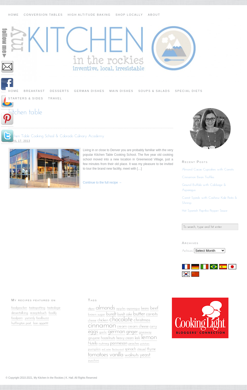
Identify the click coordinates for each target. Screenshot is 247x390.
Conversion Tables (43, 14)
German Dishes (89, 90)
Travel (55, 98)
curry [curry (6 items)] (153, 326)
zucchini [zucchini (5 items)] (93, 360)
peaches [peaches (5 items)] (133, 343)
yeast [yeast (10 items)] (145, 355)
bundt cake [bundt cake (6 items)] (124, 314)
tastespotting (37, 308)
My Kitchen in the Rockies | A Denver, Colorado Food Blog (123, 50)
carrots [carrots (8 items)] (152, 314)
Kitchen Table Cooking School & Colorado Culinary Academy (56, 136)
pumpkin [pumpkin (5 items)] (94, 349)
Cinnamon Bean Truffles (198, 177)
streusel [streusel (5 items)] (141, 349)
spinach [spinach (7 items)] (130, 349)
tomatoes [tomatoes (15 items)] (98, 355)
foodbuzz (42, 318)
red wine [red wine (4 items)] (106, 349)
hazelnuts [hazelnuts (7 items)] (108, 338)
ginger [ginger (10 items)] (132, 331)
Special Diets (189, 90)
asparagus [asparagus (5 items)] (133, 308)
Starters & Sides (25, 98)
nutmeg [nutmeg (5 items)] (104, 343)
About (154, 14)
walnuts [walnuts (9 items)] (132, 355)
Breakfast (34, 90)
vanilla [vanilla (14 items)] (116, 355)
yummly (30, 318)
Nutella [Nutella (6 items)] (93, 343)
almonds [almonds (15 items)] (105, 308)
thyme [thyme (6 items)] (151, 349)
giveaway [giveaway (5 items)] (145, 332)
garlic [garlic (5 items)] (103, 332)
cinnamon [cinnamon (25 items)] (102, 325)
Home (13, 14)
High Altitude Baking (89, 14)
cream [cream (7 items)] (122, 326)
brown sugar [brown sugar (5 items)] (96, 314)
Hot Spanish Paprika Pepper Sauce (204, 211)
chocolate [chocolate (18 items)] (121, 319)
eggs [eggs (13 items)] (93, 332)
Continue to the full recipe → (102, 182)
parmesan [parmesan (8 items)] (118, 343)
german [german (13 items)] (116, 332)
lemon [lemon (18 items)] (149, 337)
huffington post (21, 323)
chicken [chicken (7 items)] (103, 320)
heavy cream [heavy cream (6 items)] (125, 338)
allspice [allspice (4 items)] (91, 308)
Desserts (59, 90)
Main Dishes (121, 90)
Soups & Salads (154, 90)
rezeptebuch (38, 313)
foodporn (17, 318)
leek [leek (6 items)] (137, 338)
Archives (187, 251)
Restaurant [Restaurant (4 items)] (118, 349)
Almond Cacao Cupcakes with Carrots (208, 169)
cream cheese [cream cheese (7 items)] (138, 326)
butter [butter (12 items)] (139, 314)
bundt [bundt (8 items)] (111, 314)
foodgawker (19, 308)
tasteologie (53, 308)
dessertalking (19, 313)
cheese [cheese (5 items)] (92, 320)
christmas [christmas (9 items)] (142, 320)
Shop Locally (129, 14)
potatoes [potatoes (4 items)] (144, 343)
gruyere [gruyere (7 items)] (94, 338)
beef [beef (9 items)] (154, 308)
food (51, 313)
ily (55, 313)
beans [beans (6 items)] (145, 308)
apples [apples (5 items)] (121, 308)
